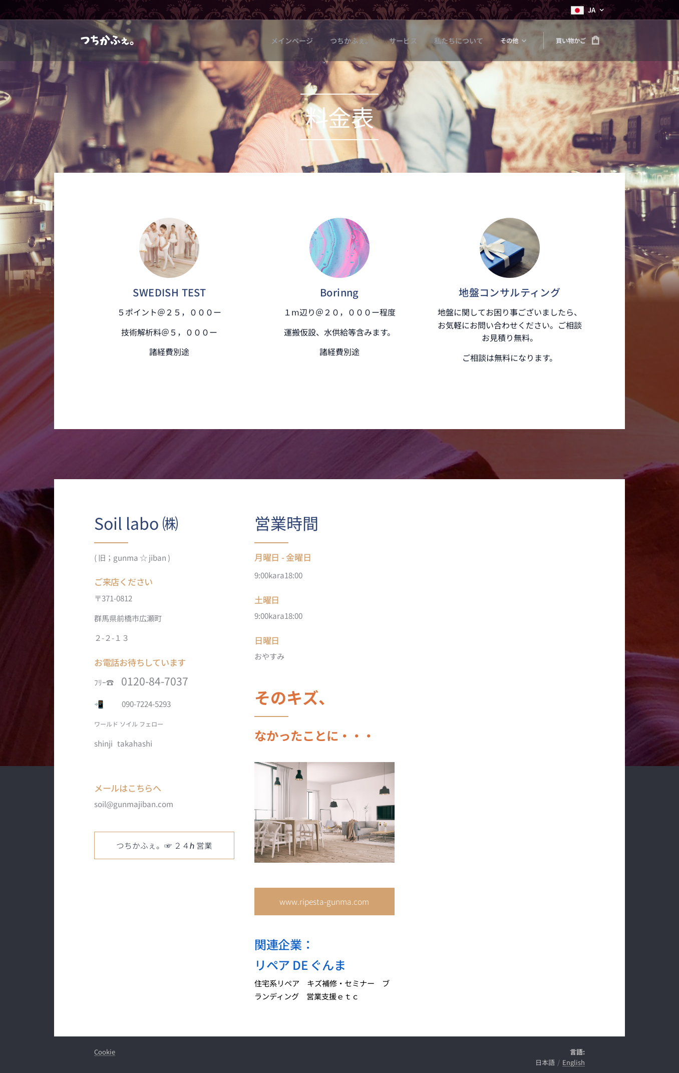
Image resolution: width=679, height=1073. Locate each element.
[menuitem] (222, 40)
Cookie (104, 1051)
